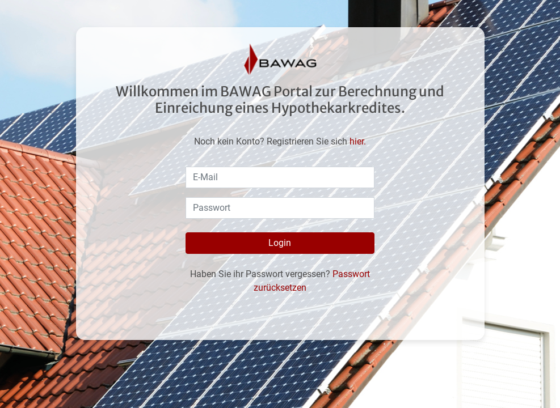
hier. (358, 141)
